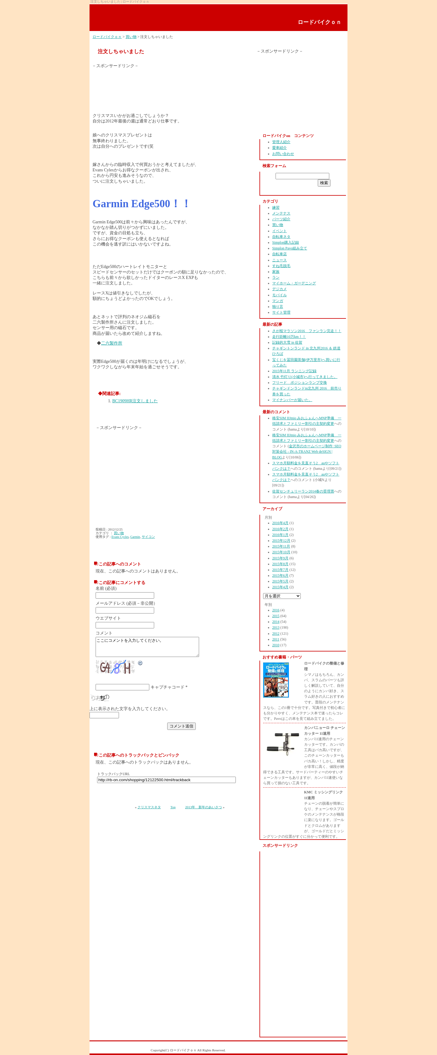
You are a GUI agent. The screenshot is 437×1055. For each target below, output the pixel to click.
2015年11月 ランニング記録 (294, 371)
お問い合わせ (283, 154)
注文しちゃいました (121, 51)
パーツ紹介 (281, 219)
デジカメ (279, 289)
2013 (275, 627)
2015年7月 (280, 570)
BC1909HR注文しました (135, 401)
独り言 (277, 306)
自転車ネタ (281, 237)
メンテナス (281, 213)
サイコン (148, 536)
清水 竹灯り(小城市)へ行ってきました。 (304, 377)
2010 (275, 645)
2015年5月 (280, 581)
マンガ (277, 301)
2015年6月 (280, 575)
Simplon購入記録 (285, 242)
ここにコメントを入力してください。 (153, 649)
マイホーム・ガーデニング (294, 283)
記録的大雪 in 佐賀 (287, 342)
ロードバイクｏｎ (319, 22)
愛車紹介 (279, 148)
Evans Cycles (120, 536)
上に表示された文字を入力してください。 (130, 712)
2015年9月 (280, 558)
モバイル (279, 295)
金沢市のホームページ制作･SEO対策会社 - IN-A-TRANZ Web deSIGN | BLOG (306, 451)
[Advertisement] (122, 82)
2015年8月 (280, 564)
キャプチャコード (168, 691)
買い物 (131, 37)
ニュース (279, 260)
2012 (275, 633)
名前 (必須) (106, 588)
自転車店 (279, 254)
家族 (275, 272)
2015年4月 (280, 587)
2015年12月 (281, 540)
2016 (275, 610)
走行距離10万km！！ (289, 337)
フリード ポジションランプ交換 (299, 382)
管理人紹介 (281, 142)
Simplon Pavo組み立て (289, 248)
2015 (275, 616)
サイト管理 (281, 312)
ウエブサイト (108, 618)
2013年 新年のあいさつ (203, 811)
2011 (275, 639)
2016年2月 (280, 529)
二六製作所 (111, 343)
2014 (275, 622)
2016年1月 (280, 535)
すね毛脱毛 (281, 266)
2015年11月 (281, 546)
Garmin (135, 536)
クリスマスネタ (149, 811)
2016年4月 (280, 523)
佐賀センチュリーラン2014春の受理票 (303, 491)
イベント (279, 231)
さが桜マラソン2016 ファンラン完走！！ (306, 331)
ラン (275, 277)
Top (172, 811)
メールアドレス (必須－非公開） (127, 603)
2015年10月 (281, 552)
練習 (275, 207)
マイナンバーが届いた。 (292, 400)
